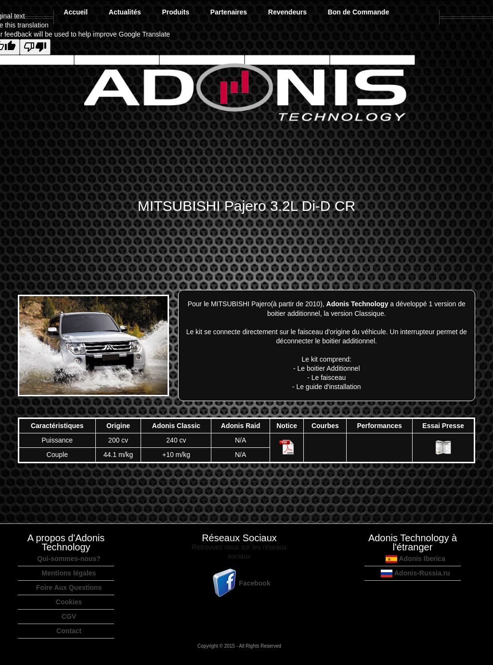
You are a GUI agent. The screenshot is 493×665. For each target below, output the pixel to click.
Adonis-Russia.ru (415, 573)
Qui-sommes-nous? (68, 558)
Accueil (76, 12)
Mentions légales (69, 573)
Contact (68, 631)
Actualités (125, 12)
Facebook (239, 583)
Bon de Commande (358, 12)
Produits (175, 12)
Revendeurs (287, 12)
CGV (69, 616)
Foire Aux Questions (69, 587)
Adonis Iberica (415, 559)
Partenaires (228, 12)
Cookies (69, 602)
